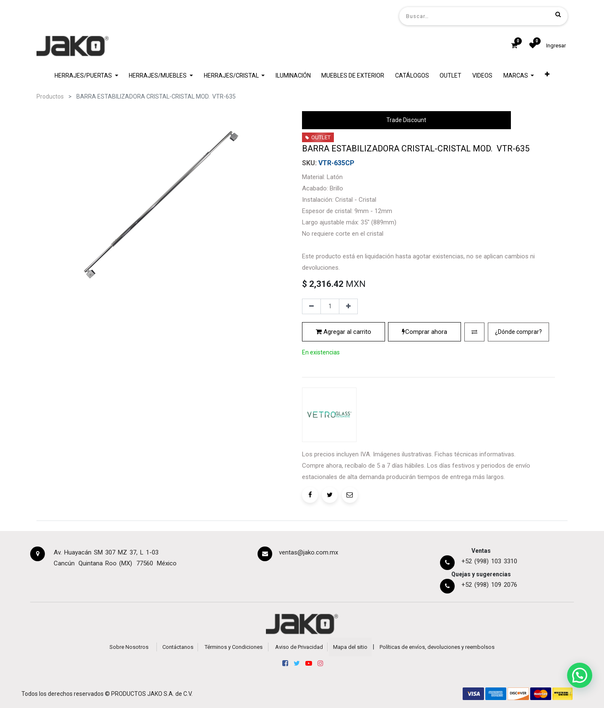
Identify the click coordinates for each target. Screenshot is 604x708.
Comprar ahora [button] (424, 332)
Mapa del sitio (350, 647)
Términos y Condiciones (234, 647)
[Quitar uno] (311, 307)
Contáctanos (177, 647)
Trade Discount (406, 120)
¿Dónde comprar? (518, 331)
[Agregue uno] (348, 307)
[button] (547, 76)
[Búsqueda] (558, 14)
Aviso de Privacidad (299, 647)
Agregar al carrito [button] (343, 332)
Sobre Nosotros (128, 647)
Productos (50, 96)
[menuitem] (293, 76)
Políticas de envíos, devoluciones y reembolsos (437, 647)
